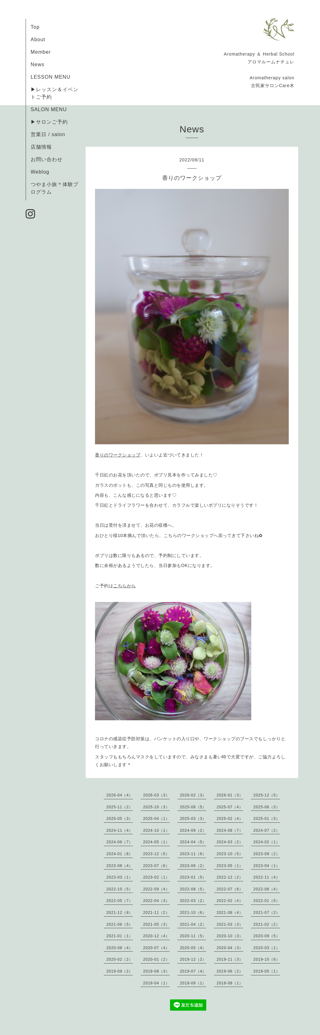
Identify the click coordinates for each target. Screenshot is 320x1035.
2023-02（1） (156, 877)
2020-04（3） (230, 948)
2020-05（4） (193, 948)
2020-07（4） (156, 948)
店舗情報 (41, 147)
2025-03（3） (193, 818)
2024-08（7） (230, 830)
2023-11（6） (193, 854)
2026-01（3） (230, 795)
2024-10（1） (156, 830)
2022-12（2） (230, 877)
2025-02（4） (230, 818)
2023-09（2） (266, 854)
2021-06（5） (119, 924)
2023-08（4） (119, 866)
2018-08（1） (230, 983)
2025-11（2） (119, 807)
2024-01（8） (119, 854)
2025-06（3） (266, 807)
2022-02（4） (230, 901)
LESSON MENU (50, 77)
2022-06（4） (266, 889)
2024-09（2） (193, 830)
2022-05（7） (119, 901)
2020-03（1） (266, 948)
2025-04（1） (156, 818)
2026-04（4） (119, 795)
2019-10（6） (266, 959)
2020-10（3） (230, 936)
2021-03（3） (230, 924)
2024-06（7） (119, 842)
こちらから (124, 585)
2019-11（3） (230, 959)
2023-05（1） (230, 866)
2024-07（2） (266, 830)
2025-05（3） (119, 818)
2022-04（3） (156, 901)
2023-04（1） (266, 866)
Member (41, 52)
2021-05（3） (156, 924)
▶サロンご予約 (49, 122)
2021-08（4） (230, 912)
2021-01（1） (119, 936)
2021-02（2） (266, 924)
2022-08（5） (193, 889)
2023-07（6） (156, 866)
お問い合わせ (46, 159)
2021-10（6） (193, 912)
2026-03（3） (156, 795)
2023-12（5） (156, 854)
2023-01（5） (193, 877)
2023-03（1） (119, 877)
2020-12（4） (156, 936)
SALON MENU (49, 109)
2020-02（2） (119, 959)
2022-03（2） (193, 901)
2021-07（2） (266, 912)
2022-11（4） (266, 877)
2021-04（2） (193, 924)
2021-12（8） (119, 912)
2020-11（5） (193, 936)
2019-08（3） (156, 971)
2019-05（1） (266, 971)
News (37, 64)
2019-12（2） (193, 959)
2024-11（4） (119, 830)
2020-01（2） (156, 959)
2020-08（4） (119, 948)
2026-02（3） (193, 795)
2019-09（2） (119, 971)
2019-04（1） (156, 983)
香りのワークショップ (117, 454)
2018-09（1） (193, 983)
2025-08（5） (193, 807)
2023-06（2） (193, 866)
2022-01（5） (266, 901)
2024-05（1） (156, 842)
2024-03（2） (230, 842)
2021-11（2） (156, 912)
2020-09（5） (266, 936)
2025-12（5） (266, 795)
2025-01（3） (266, 818)
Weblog (40, 172)
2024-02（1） (266, 842)
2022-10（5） (119, 889)
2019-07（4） (193, 971)
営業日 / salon (48, 134)
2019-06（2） (230, 971)
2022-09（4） (156, 889)
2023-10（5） (230, 854)
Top (35, 27)
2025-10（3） (156, 807)
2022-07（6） (230, 889)
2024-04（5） (193, 842)
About (38, 39)
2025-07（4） (230, 807)
